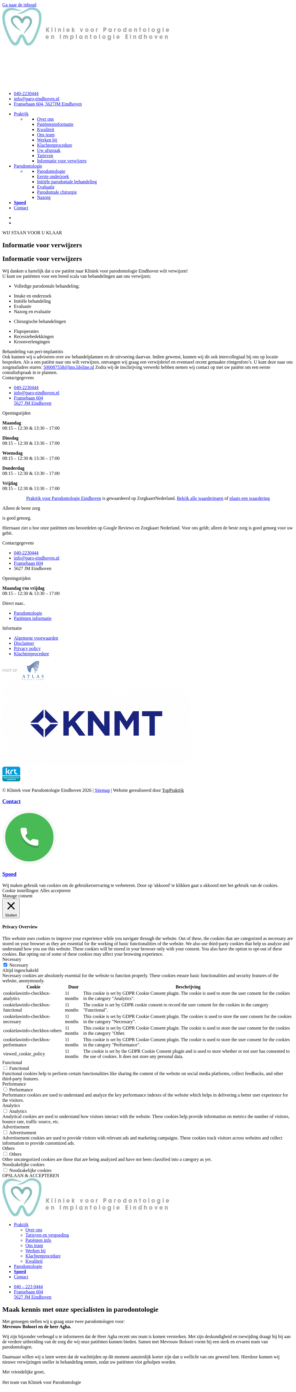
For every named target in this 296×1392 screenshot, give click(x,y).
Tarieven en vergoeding (47, 1235)
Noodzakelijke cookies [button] (23, 1164)
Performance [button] (14, 1083)
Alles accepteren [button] (55, 890)
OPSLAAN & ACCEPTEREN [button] (30, 1175)
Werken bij (35, 1250)
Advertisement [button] (15, 1126)
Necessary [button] (11, 959)
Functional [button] (12, 1062)
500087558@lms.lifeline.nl (68, 367)
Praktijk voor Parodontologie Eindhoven (63, 498)
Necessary (18, 965)
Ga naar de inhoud (19, 4)
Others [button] (8, 1148)
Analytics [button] (11, 1105)
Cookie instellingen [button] (20, 890)
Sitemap (102, 790)
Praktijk (21, 113)
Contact (21, 207)
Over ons (33, 1229)
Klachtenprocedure (43, 1255)
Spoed (9, 874)
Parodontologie (28, 166)
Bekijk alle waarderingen (200, 498)
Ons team (34, 1245)
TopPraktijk (173, 790)
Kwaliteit (34, 1261)
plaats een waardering (250, 498)
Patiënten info (38, 1240)
